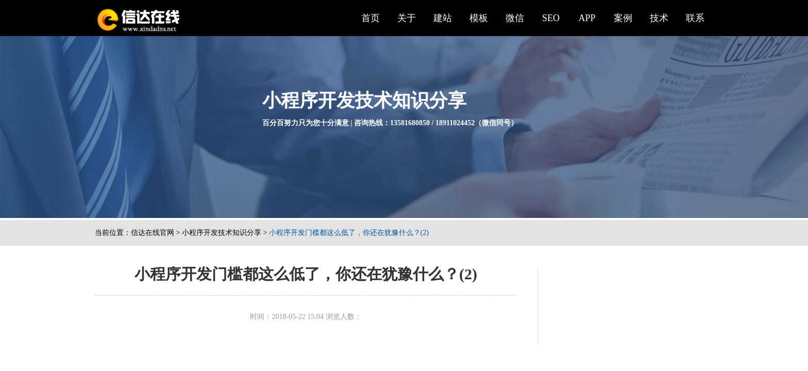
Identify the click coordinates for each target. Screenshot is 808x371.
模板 (478, 18)
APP (586, 18)
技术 (659, 18)
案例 (623, 18)
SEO (551, 18)
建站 (442, 18)
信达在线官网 (152, 233)
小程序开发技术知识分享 (221, 233)
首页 (370, 18)
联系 (695, 18)
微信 (515, 18)
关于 (406, 18)
